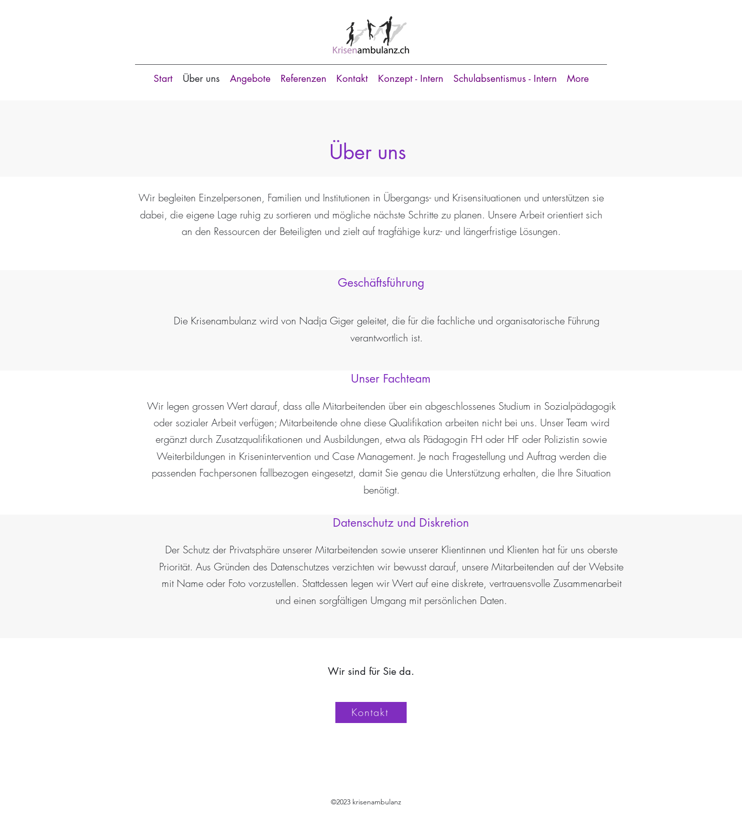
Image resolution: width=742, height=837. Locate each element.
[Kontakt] (371, 712)
